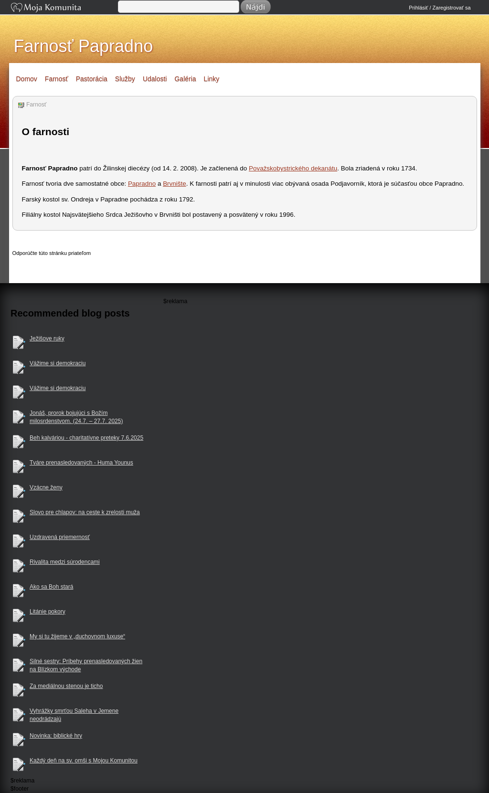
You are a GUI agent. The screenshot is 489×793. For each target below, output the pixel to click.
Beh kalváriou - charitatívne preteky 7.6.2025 (86, 437)
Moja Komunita (63, 8)
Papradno (142, 183)
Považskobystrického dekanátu (293, 168)
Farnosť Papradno (83, 46)
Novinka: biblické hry (56, 735)
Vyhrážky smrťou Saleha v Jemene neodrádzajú (74, 715)
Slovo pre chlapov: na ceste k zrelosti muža (85, 512)
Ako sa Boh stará (51, 586)
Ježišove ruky (47, 338)
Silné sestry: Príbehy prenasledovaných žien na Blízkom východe (86, 665)
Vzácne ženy (46, 487)
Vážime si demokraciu (57, 363)
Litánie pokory (47, 611)
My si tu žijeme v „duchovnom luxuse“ (77, 636)
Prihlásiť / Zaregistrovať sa (439, 8)
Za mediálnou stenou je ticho (66, 686)
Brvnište (174, 183)
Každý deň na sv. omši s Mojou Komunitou (84, 760)
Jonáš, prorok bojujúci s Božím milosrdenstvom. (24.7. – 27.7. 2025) (76, 417)
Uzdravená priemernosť (60, 537)
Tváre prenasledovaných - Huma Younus (81, 462)
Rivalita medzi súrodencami (65, 562)
